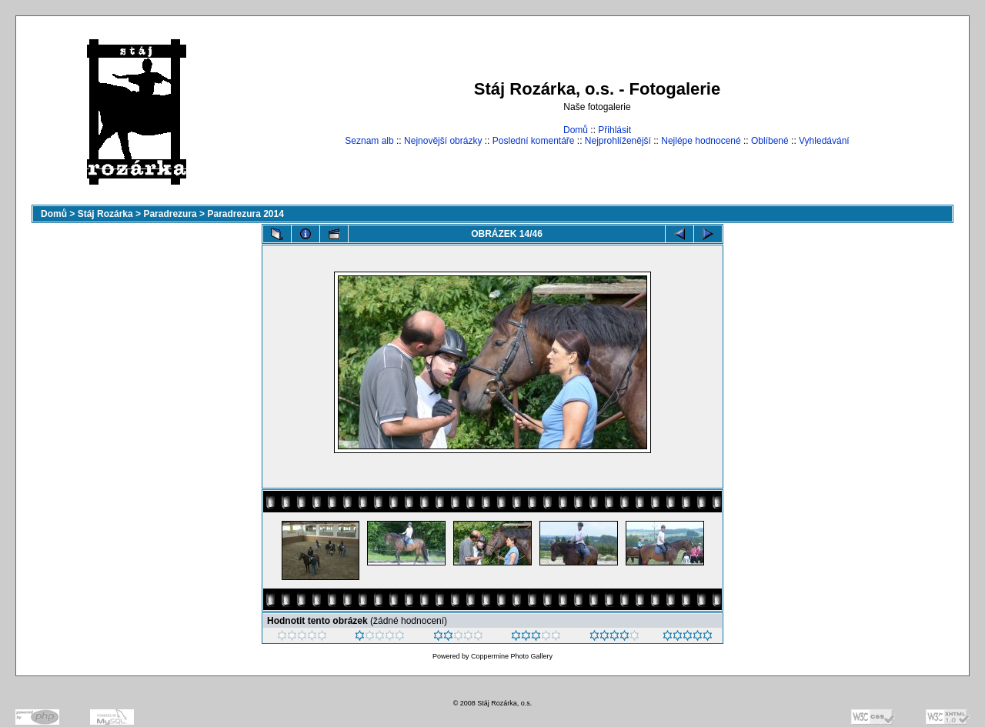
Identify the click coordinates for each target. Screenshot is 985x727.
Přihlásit (614, 130)
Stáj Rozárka (105, 213)
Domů (575, 130)
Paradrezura (169, 213)
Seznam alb (369, 140)
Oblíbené (770, 140)
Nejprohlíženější (618, 140)
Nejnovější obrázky (443, 140)
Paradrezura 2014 (245, 213)
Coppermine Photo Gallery (512, 656)
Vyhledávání (824, 140)
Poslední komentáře (533, 140)
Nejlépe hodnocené (700, 140)
